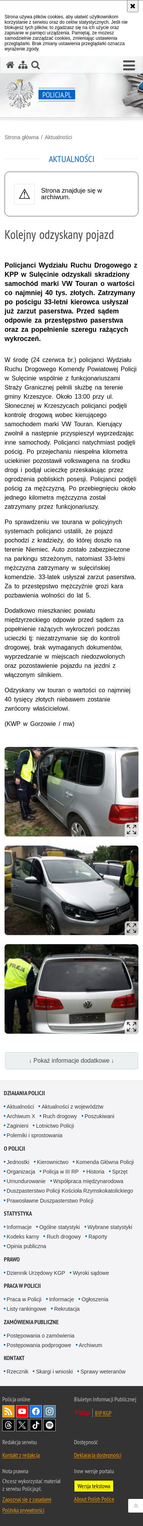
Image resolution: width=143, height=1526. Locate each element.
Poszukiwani (99, 1116)
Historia (95, 1172)
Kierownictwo (52, 1162)
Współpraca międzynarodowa (88, 1181)
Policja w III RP (61, 1172)
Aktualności (58, 137)
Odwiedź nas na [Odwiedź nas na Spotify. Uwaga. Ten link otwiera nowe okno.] (49, 1425)
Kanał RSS (8, 1411)
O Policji (14, 1148)
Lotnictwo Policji (55, 1126)
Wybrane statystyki (110, 1227)
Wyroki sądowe (91, 1273)
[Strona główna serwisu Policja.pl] (10, 65)
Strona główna (22, 137)
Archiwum (90, 1345)
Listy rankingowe (27, 1309)
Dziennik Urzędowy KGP (36, 1273)
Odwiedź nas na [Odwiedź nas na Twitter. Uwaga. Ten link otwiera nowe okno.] (22, 1425)
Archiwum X (21, 1116)
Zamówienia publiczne (31, 1322)
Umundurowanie (26, 1181)
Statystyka (18, 1213)
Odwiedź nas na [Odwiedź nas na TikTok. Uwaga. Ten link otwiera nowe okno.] (36, 1425)
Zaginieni (18, 1126)
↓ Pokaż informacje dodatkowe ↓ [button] (71, 1060)
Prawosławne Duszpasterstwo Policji (50, 1201)
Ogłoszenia (95, 1299)
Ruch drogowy (60, 1116)
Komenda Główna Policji (105, 1162)
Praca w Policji (22, 1286)
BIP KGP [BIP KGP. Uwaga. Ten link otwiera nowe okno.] (103, 1413)
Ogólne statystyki (59, 1227)
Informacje (19, 1227)
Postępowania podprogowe (39, 1345)
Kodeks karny (23, 1237)
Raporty (97, 1237)
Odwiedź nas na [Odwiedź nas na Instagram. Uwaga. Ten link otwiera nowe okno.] (49, 1411)
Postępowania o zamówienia (40, 1336)
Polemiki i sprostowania (35, 1135)
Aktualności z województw (72, 1107)
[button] (129, 66)
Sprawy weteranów (102, 1372)
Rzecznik (18, 1372)
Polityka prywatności (23, 1510)
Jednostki (18, 1162)
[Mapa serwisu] (22, 65)
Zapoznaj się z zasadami (26, 1499)
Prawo (12, 1259)
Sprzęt (119, 1172)
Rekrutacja (67, 1309)
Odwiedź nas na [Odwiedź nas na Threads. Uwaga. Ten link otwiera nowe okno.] (8, 1425)
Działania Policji (24, 1093)
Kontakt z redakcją (21, 1455)
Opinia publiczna (27, 1246)
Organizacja (21, 1172)
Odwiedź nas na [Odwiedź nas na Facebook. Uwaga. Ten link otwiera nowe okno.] (36, 1411)
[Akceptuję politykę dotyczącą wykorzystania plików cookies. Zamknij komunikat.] (132, 6)
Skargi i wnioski (54, 1372)
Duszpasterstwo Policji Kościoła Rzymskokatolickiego (70, 1191)
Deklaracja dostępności (97, 1455)
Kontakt (14, 1358)
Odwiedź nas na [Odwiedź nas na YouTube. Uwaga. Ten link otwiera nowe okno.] (22, 1411)
